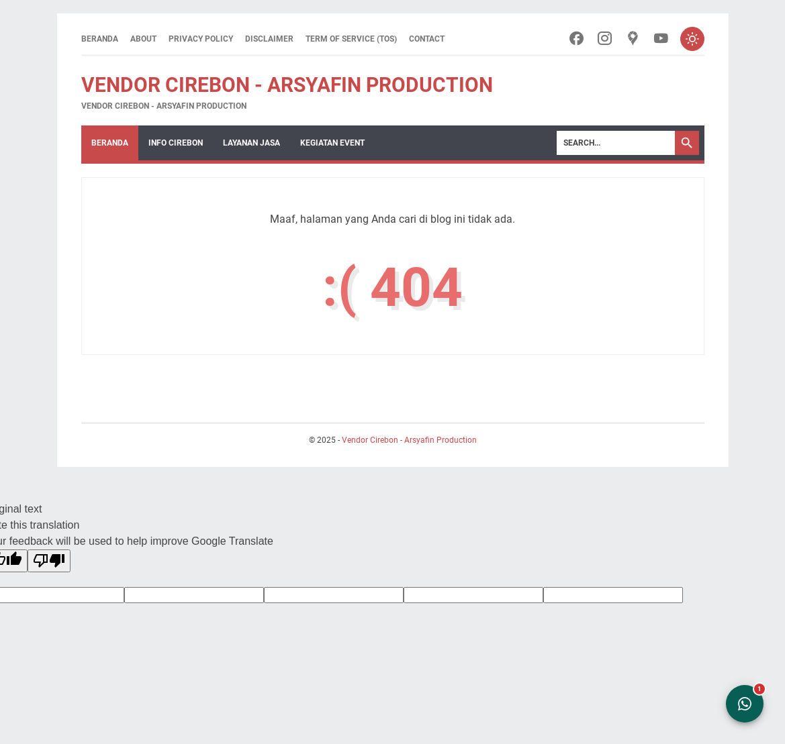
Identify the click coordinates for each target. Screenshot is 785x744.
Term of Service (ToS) (351, 39)
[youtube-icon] (661, 39)
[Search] (616, 143)
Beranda (99, 39)
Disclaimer (269, 39)
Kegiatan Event (332, 143)
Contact (427, 39)
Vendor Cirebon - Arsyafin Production (287, 85)
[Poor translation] (49, 560)
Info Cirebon (175, 143)
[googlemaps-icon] (632, 39)
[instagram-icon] (604, 39)
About (143, 39)
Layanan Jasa (251, 143)
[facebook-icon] (576, 39)
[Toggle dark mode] (692, 39)
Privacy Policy (201, 39)
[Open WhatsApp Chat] (745, 704)
